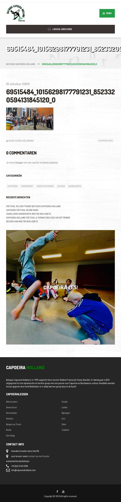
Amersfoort (11, 407)
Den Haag (10, 435)
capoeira (13, 186)
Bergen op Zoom (13, 424)
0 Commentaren (105, 140)
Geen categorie (45, 186)
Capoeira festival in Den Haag (22, 210)
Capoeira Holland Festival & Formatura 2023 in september (38, 217)
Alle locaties (11, 401)
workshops (74, 186)
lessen (61, 186)
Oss (63, 418)
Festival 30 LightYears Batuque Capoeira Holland (33, 206)
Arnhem (9, 418)
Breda (8, 430)
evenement (27, 186)
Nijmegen (66, 413)
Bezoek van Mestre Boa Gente (22, 221)
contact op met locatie (38, 456)
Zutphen (65, 430)
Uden (64, 424)
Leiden (64, 407)
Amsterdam (11, 413)
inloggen (19, 162)
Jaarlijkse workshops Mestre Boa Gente (28, 214)
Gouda (64, 401)
